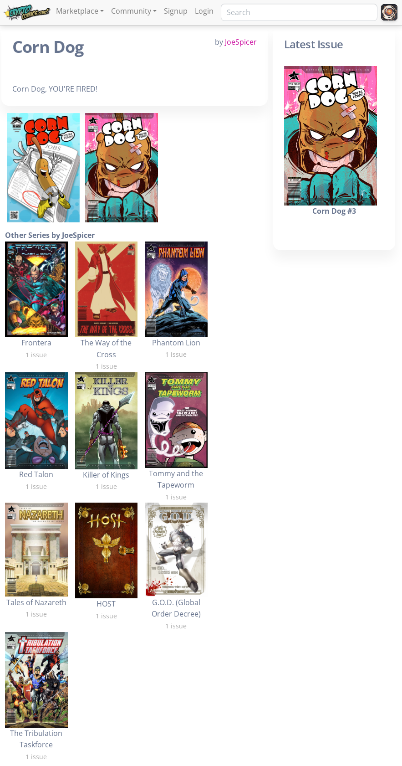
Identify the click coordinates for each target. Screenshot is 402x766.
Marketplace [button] (77, 11)
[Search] (299, 12)
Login (204, 11)
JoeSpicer (241, 42)
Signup (176, 11)
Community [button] (131, 11)
